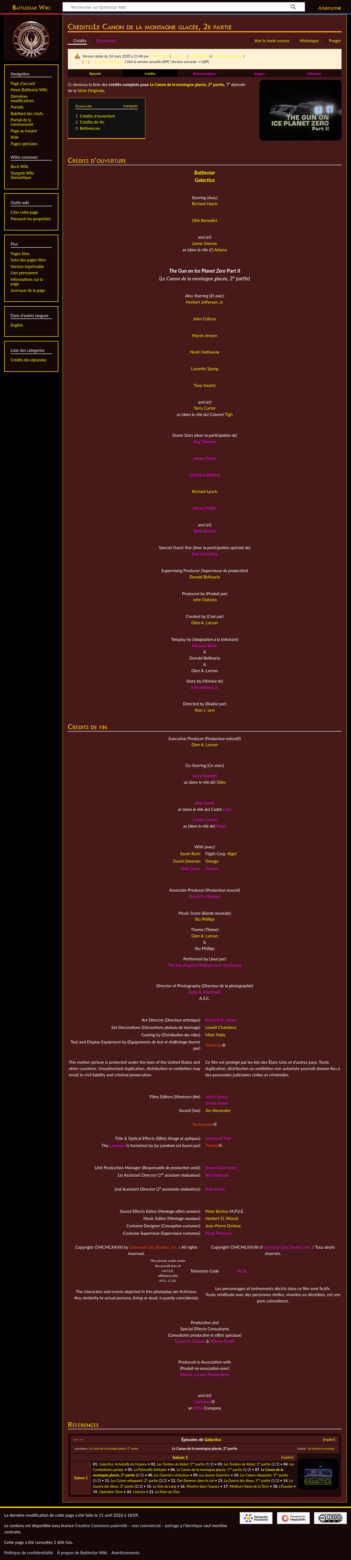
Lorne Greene (204, 243)
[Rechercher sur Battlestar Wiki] (184, 6)
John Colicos (204, 318)
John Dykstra (205, 599)
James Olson (204, 458)
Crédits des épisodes (28, 360)
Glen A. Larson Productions (205, 1374)
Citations (314, 74)
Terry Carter (205, 408)
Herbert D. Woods (222, 1218)
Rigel (232, 853)
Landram (118, 1145)
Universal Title (218, 1138)
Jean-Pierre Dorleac (223, 1225)
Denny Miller (204, 508)
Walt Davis (190, 868)
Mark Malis (215, 1034)
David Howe (216, 1102)
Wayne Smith (222, 1341)
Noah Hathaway (204, 351)
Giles (221, 782)
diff (85, 61)
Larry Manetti (205, 775)
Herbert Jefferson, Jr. (205, 302)
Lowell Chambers (220, 1027)
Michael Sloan (204, 645)
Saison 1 (180, 1457)
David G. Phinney (204, 896)
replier (329, 1439)
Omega (211, 861)
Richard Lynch (204, 491)
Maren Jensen (204, 335)
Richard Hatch (204, 203)
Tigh (229, 414)
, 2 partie (187, 84)
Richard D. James (220, 1019)
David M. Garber (190, 1341)
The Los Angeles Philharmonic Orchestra (204, 965)
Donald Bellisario (204, 576)
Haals (221, 825)
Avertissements (125, 1552)
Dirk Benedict (204, 220)
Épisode (95, 74)
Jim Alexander (218, 1110)
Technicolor (203, 1124)
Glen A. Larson (204, 622)
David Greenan (186, 861)
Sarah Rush (190, 853)
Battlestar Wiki (31, 7)
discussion (178, 56)
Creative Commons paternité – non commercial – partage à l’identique (138, 1525)
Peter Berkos (216, 1211)
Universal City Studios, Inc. (153, 1247)
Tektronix (213, 1045)
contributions (199, 56)
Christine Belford (204, 474)
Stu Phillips (205, 919)
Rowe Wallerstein (221, 1167)
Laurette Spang (205, 368)
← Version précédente (107, 61)
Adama (220, 249)
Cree (227, 809)
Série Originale (91, 90)
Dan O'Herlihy (205, 553)
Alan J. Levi (205, 710)
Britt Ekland (205, 531)
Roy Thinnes (205, 441)
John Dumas (216, 1096)
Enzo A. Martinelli (205, 991)
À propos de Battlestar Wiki (82, 1552)
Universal (202, 1401)
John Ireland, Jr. (205, 687)
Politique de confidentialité (28, 1552)
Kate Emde (215, 1189)
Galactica (212, 1439)
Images (259, 74)
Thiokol (212, 1145)
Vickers (212, 868)
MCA (242, 1270)
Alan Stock (204, 802)
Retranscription (204, 74)
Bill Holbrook (217, 1175)
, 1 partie (113, 1448)
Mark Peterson (218, 1233)
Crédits (150, 74)
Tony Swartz (205, 385)
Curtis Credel (205, 819)
